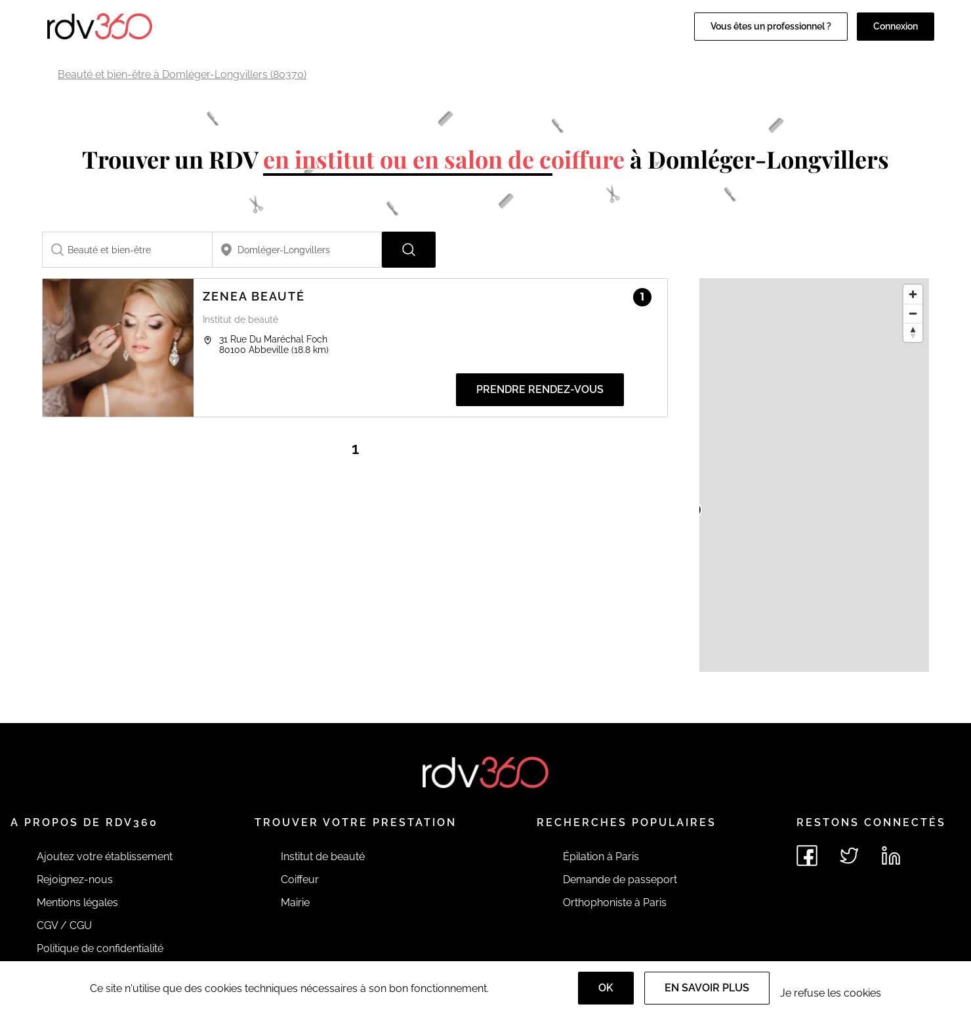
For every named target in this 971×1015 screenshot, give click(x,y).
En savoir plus (707, 988)
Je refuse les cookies (830, 993)
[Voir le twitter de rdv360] (848, 855)
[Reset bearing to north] (912, 332)
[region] (814, 475)
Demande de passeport (620, 879)
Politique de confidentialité (100, 948)
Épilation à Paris (601, 856)
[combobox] (127, 250)
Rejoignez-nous (75, 879)
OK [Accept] (605, 988)
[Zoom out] (912, 313)
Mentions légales (77, 902)
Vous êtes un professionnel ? (771, 26)
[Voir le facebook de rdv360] (806, 855)
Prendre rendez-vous (540, 389)
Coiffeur (300, 879)
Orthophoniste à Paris (615, 902)
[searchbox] (127, 250)
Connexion (895, 26)
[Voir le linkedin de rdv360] (890, 855)
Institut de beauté (323, 856)
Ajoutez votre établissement (105, 856)
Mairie (295, 902)
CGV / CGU (64, 925)
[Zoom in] (912, 294)
